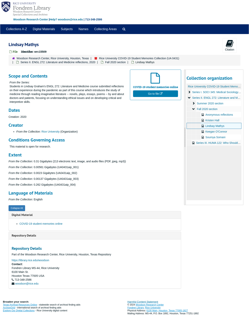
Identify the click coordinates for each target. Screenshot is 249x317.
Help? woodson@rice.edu (66, 19)
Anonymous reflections (219, 114)
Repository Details (24, 235)
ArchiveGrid (9, 307)
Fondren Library (135, 307)
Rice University (50, 131)
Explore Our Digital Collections (19, 310)
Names (84, 29)
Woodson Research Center (30, 19)
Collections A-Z (16, 29)
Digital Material (22, 215)
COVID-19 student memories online (40, 223)
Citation (229, 45)
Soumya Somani (215, 137)
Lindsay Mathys (214, 125)
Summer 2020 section (210, 103)
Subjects (67, 29)
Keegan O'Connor (216, 131)
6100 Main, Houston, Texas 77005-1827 (167, 310)
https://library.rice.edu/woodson (30, 260)
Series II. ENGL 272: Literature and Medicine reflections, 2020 (57, 62)
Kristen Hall (212, 120)
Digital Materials (44, 29)
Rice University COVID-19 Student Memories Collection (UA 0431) (139, 58)
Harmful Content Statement (142, 301)
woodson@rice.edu (27, 283)
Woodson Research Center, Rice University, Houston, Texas (53, 58)
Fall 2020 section (115, 62)
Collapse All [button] (17, 208)
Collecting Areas (105, 29)
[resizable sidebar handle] (185, 137)
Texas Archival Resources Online (20, 304)
